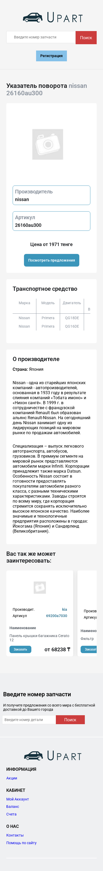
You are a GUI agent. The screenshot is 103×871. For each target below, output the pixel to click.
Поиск (86, 37)
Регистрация (51, 56)
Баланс (12, 806)
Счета (11, 814)
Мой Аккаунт (17, 799)
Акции (11, 778)
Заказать (20, 649)
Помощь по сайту (21, 843)
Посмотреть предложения (51, 260)
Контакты (15, 835)
